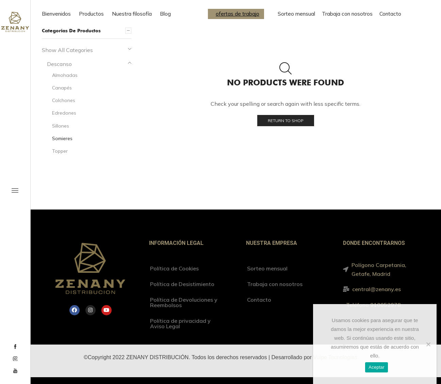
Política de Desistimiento (182, 284)
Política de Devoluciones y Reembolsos (183, 302)
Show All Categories (67, 50)
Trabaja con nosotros (347, 14)
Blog (165, 14)
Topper (60, 151)
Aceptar (377, 367)
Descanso (59, 64)
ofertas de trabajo (237, 14)
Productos (91, 14)
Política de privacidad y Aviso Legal (180, 323)
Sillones (60, 126)
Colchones (63, 100)
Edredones (64, 113)
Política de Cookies (174, 268)
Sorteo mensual (296, 14)
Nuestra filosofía (132, 14)
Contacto (390, 14)
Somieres (62, 138)
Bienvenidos (56, 14)
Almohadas (65, 75)
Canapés (62, 88)
